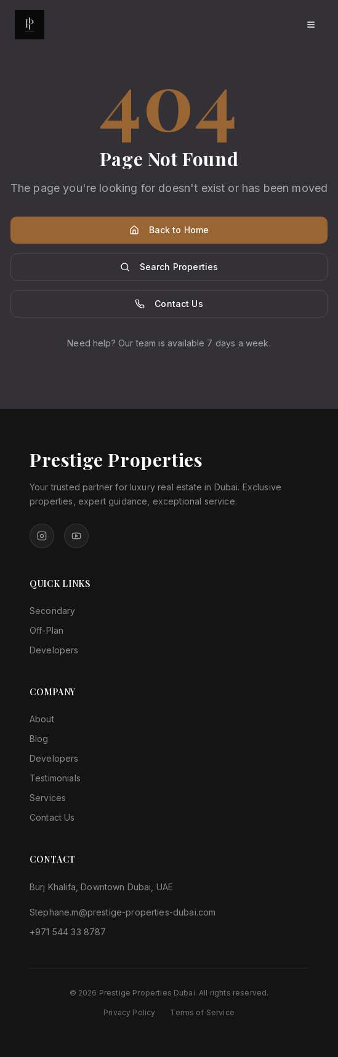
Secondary (52, 610)
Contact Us (169, 303)
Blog (39, 738)
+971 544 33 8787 (68, 932)
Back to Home (169, 230)
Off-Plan (46, 630)
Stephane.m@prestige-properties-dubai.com (122, 912)
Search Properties (169, 266)
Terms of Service (202, 1012)
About (42, 719)
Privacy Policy (129, 1012)
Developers (54, 650)
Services (48, 797)
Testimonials (55, 778)
